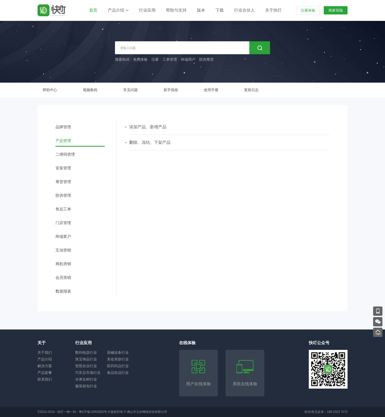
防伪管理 (63, 195)
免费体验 (140, 59)
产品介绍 (116, 10)
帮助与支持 (176, 10)
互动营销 (63, 250)
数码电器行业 (86, 352)
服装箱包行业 (86, 386)
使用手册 (211, 90)
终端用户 (188, 59)
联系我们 (44, 379)
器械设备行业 (118, 352)
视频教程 (90, 90)
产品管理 (63, 140)
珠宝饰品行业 (86, 359)
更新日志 (251, 90)
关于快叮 (273, 10)
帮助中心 (50, 90)
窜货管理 (63, 181)
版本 (201, 10)
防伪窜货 (206, 59)
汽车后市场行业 (88, 373)
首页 (93, 10)
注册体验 (308, 10)
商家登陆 (335, 10)
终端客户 (63, 236)
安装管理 (63, 168)
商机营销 (63, 264)
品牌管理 (63, 127)
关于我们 (44, 352)
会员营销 (63, 277)
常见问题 (130, 90)
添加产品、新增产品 (147, 127)
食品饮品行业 (118, 373)
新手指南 (171, 90)
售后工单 (63, 209)
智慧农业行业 (86, 366)
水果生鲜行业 (86, 379)
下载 (219, 10)
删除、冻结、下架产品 (150, 142)
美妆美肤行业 (118, 359)
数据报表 (63, 291)
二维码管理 (65, 154)
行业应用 (147, 10)
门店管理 (63, 223)
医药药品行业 (118, 366)
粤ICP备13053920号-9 (94, 412)
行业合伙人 (244, 10)
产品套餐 (44, 373)
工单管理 (170, 59)
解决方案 (44, 366)
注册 (155, 59)
